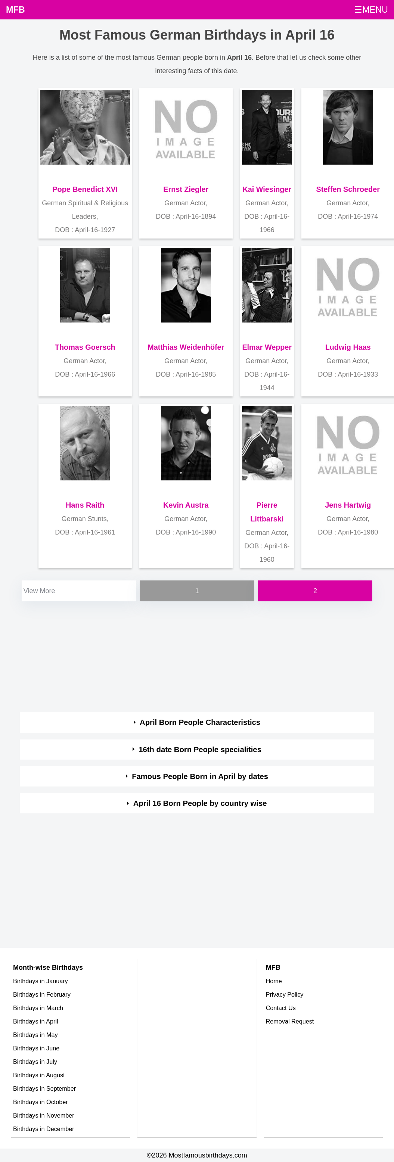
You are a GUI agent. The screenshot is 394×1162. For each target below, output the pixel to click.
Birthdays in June (36, 1048)
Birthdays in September (44, 1088)
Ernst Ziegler (185, 189)
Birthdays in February (42, 994)
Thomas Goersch (85, 347)
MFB (15, 10)
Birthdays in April (35, 1021)
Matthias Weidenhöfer (186, 347)
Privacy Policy (285, 994)
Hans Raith (85, 505)
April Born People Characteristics (200, 722)
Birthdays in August (39, 1075)
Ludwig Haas (348, 347)
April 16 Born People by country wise (200, 803)
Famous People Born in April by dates (200, 776)
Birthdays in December (43, 1128)
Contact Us (281, 1007)
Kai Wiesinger (266, 189)
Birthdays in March (38, 1007)
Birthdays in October (40, 1102)
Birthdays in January (40, 981)
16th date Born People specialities (200, 749)
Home (274, 981)
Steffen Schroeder (348, 189)
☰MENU (371, 10)
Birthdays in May (35, 1034)
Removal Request (290, 1021)
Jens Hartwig (348, 505)
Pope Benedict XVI (85, 189)
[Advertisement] (192, 655)
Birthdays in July (35, 1061)
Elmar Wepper (267, 347)
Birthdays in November (43, 1115)
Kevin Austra (185, 505)
